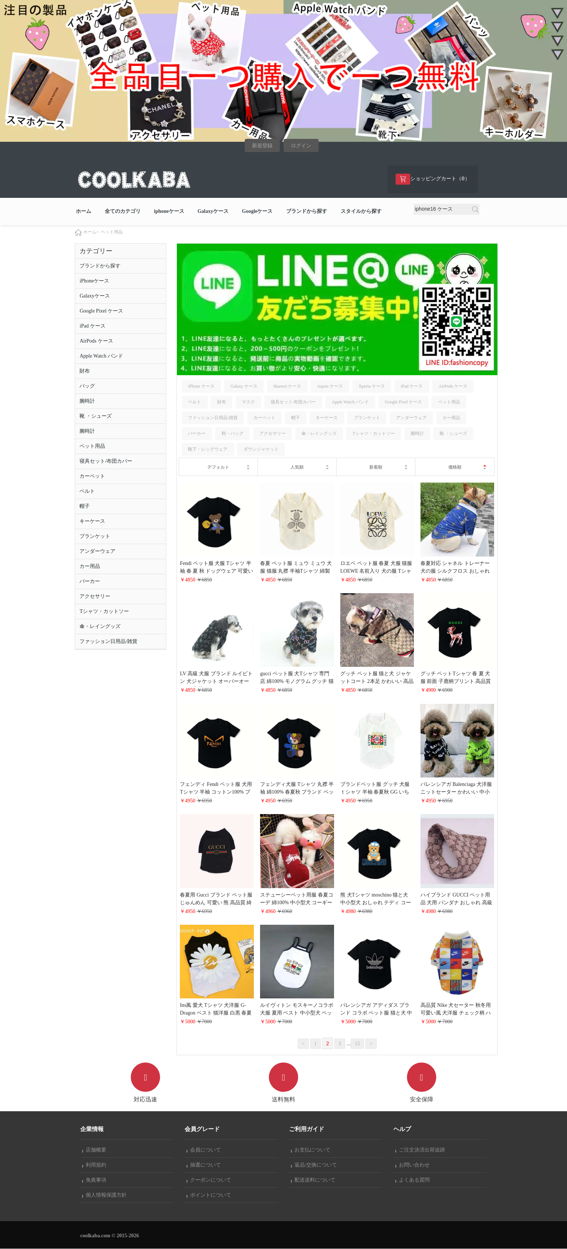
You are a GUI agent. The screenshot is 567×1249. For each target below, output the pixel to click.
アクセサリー (94, 596)
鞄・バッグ (233, 433)
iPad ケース (92, 326)
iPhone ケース (201, 386)
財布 (84, 371)
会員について (203, 1150)
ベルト (87, 491)
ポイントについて (208, 1195)
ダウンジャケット (261, 449)
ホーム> (91, 231)
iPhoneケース (94, 281)
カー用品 (89, 566)
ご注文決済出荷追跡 (420, 1150)
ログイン (301, 145)
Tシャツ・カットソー (104, 611)
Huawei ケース (287, 386)
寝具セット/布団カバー (105, 461)
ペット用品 (112, 231)
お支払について (310, 1150)
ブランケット (94, 536)
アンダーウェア (97, 551)
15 (357, 1043)
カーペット (92, 476)
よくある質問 (412, 1180)
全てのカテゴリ (123, 211)
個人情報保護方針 (104, 1195)
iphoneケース (169, 211)
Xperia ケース (372, 386)
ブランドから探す (306, 211)
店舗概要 (94, 1150)
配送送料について (313, 1180)
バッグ (87, 386)
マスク (248, 401)
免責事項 (94, 1180)
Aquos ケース (329, 386)
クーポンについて (208, 1180)
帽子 (84, 506)
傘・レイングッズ (100, 626)
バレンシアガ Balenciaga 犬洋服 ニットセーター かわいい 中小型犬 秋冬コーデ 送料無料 (456, 791)
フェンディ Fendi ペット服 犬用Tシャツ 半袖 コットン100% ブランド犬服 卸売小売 (216, 791)
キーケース (92, 521)
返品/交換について (314, 1165)
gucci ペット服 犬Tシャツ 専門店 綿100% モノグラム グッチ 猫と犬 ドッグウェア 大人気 (297, 681)
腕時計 (87, 401)
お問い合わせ (412, 1165)
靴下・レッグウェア (207, 449)
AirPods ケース (96, 341)
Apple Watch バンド (101, 356)
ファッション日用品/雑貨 (108, 641)
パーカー (89, 581)
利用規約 (94, 1165)
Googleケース (257, 211)
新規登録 (262, 145)
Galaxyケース (213, 211)
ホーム (83, 211)
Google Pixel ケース (101, 311)
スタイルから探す (361, 211)
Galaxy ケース (243, 386)
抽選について (203, 1165)
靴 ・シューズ (95, 416)
